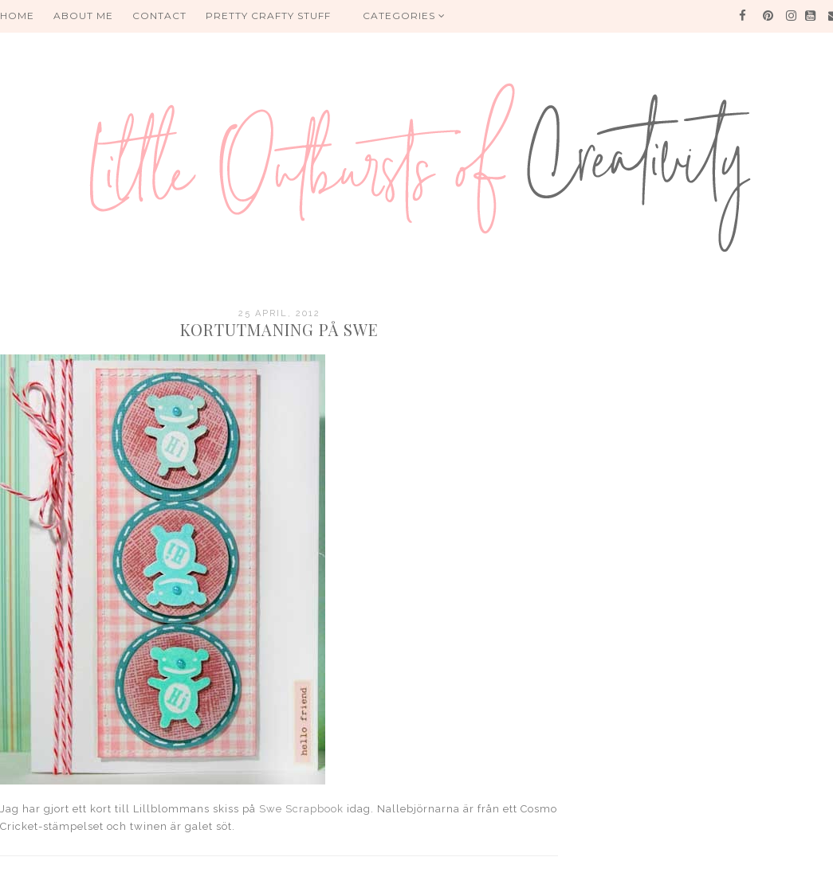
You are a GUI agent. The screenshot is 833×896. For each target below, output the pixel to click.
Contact (159, 16)
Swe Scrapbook (301, 809)
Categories (404, 16)
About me (83, 16)
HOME (17, 16)
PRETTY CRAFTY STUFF (268, 16)
